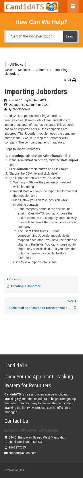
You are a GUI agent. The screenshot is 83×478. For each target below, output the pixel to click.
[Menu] (73, 6)
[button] (70, 80)
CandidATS (12, 394)
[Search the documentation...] (34, 36)
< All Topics (15, 64)
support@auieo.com (20, 453)
